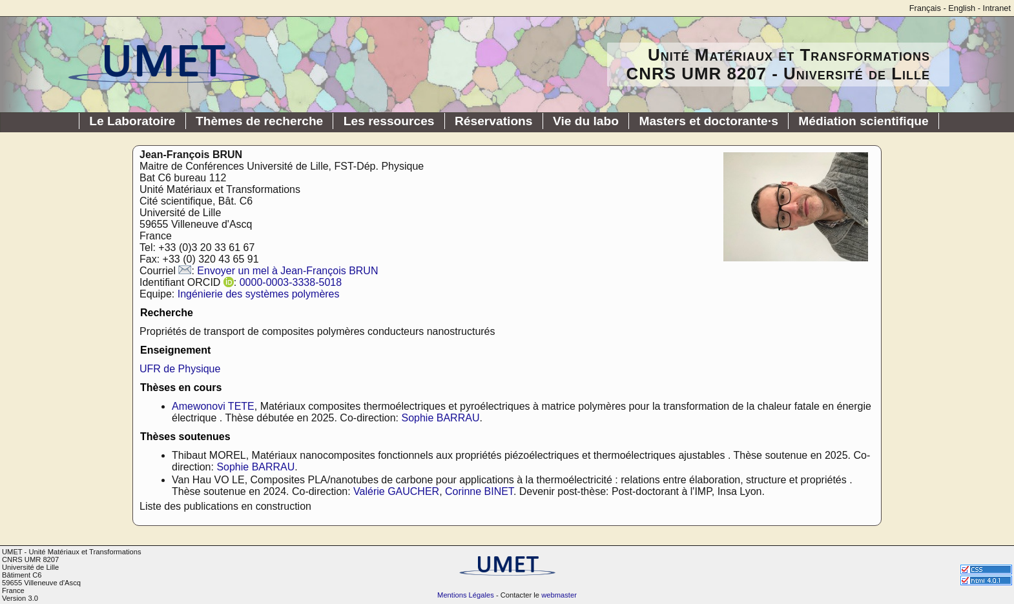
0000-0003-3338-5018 (291, 282)
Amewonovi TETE (213, 406)
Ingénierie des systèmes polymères (259, 293)
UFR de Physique (180, 368)
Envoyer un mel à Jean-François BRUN (287, 270)
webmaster (559, 595)
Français (925, 8)
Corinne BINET (479, 491)
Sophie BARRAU (441, 417)
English (961, 8)
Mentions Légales (465, 595)
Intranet (997, 8)
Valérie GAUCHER (396, 491)
